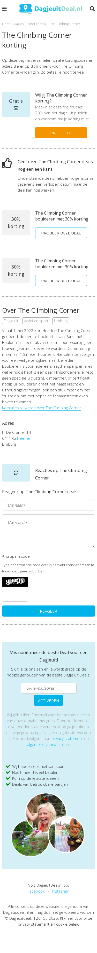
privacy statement (67, 738)
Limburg (61, 320)
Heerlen (24, 438)
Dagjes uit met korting (30, 24)
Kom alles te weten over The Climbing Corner (41, 407)
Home (6, 24)
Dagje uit (11, 320)
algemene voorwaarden (48, 744)
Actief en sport (36, 320)
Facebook (36, 891)
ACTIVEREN (48, 700)
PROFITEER (61, 132)
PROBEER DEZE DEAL (61, 232)
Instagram (60, 891)
